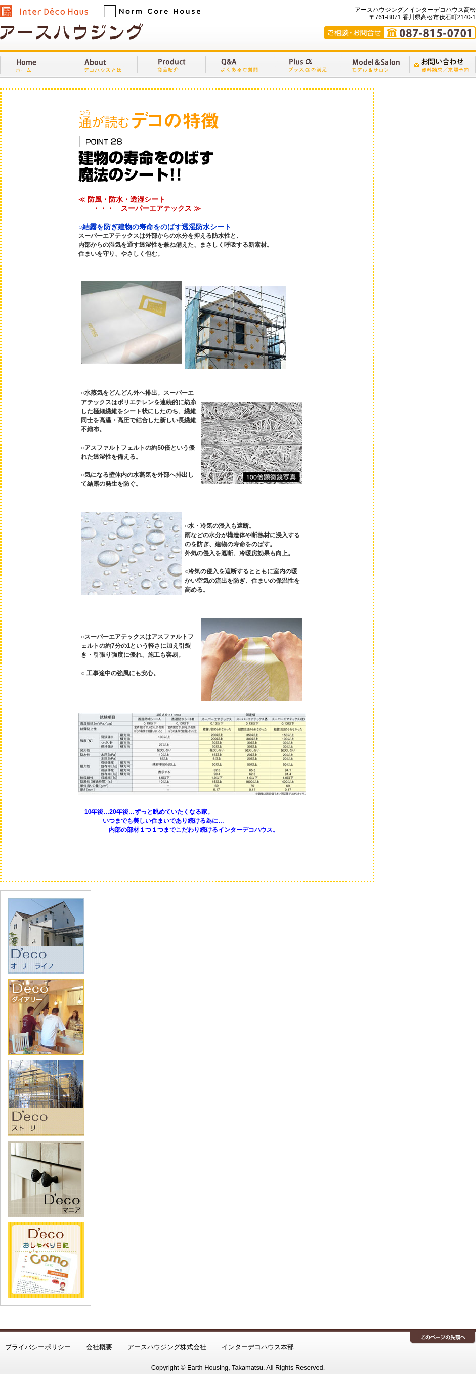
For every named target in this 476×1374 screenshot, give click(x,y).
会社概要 (99, 1347)
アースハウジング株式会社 (166, 1347)
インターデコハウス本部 (258, 1347)
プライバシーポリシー (38, 1347)
